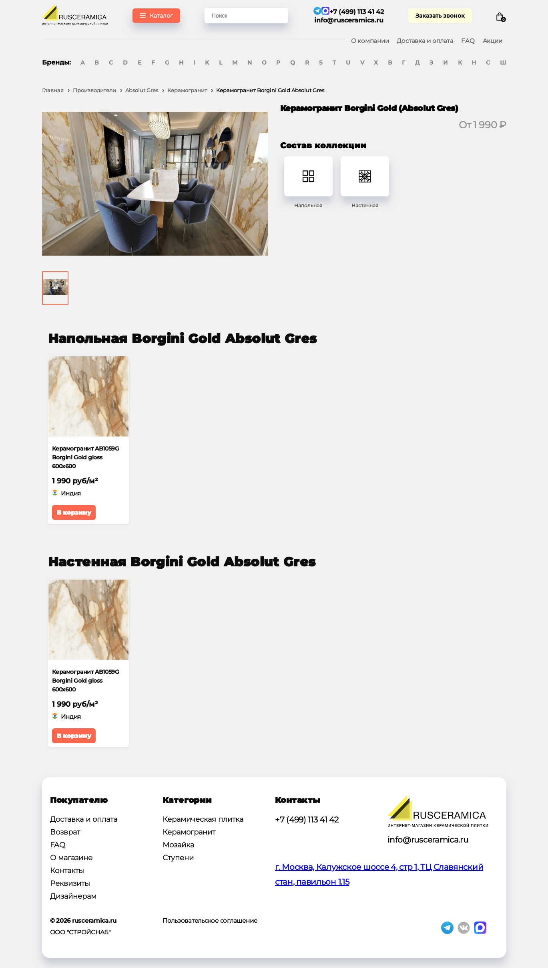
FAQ (467, 40)
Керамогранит (189, 832)
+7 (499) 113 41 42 (307, 820)
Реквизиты (70, 883)
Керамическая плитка (203, 819)
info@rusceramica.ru (348, 20)
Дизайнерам (73, 896)
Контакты (67, 870)
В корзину (74, 512)
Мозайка (178, 845)
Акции (492, 40)
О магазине (71, 857)
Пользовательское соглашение (210, 920)
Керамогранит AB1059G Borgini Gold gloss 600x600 (85, 457)
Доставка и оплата (425, 40)
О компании (370, 40)
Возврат (65, 832)
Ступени (178, 857)
